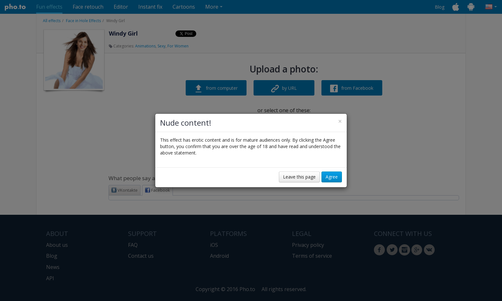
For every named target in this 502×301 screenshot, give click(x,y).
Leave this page (299, 177)
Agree (332, 177)
